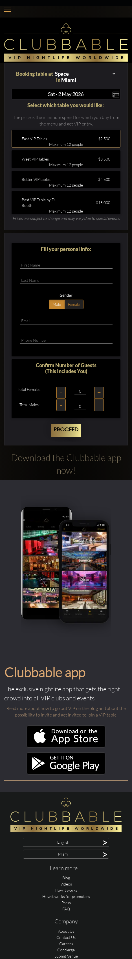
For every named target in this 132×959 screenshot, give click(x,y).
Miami (68, 80)
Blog (66, 877)
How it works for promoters (66, 896)
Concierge (66, 949)
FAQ (66, 908)
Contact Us (66, 937)
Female (74, 304)
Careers (66, 943)
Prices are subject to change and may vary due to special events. (66, 218)
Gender (66, 295)
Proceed (66, 430)
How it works (66, 890)
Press (66, 902)
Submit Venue (66, 956)
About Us (66, 931)
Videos (66, 884)
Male (56, 304)
